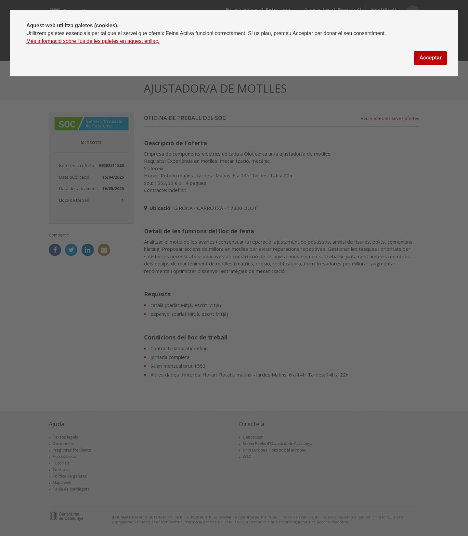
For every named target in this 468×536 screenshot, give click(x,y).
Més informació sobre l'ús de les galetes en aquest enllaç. (93, 41)
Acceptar (430, 57)
